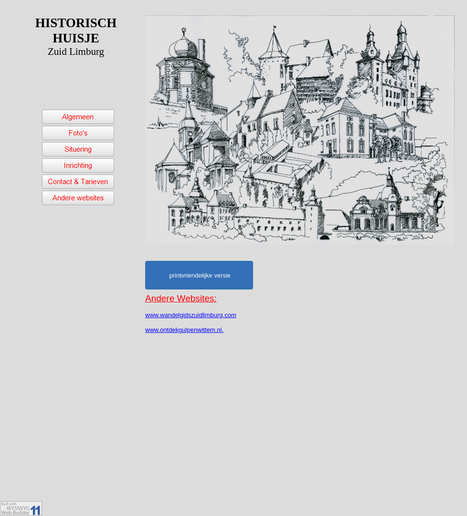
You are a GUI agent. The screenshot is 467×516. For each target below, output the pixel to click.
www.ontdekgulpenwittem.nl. (184, 329)
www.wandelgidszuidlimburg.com (190, 315)
